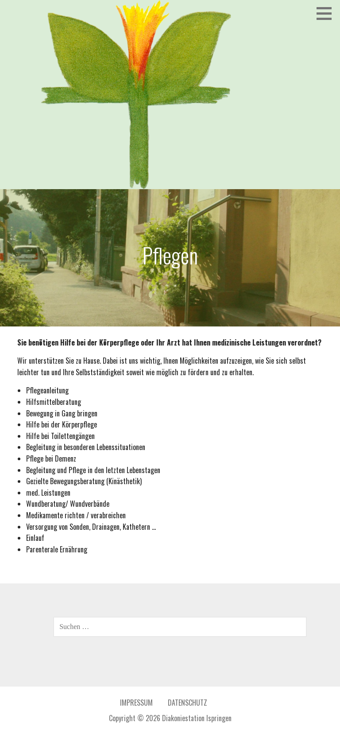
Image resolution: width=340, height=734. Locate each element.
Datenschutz (187, 702)
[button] (327, 13)
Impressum (136, 702)
